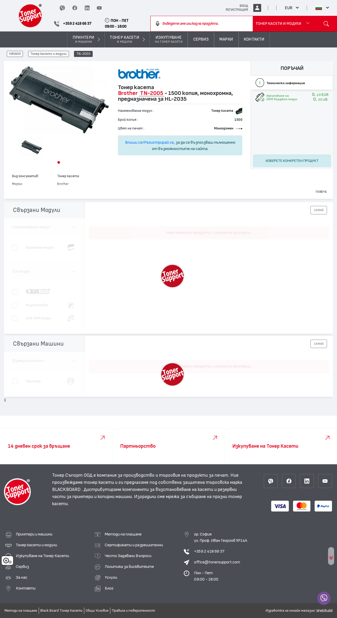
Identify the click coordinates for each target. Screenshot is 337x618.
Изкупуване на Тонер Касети (42, 556)
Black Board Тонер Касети (61, 610)
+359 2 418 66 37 (209, 551)
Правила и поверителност (133, 610)
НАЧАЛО (15, 54)
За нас (21, 577)
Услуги (111, 577)
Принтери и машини (34, 534)
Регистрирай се (159, 142)
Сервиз (22, 566)
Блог (109, 588)
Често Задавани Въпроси (128, 556)
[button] (58, 162)
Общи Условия (97, 610)
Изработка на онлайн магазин (290, 610)
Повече (321, 191)
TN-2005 (83, 54)
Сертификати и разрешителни (134, 545)
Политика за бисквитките (129, 566)
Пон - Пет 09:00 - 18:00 (206, 576)
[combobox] (202, 23)
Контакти (26, 588)
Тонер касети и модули (48, 54)
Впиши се (133, 142)
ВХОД (244, 6)
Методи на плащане (123, 534)
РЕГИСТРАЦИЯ (237, 10)
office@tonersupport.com (217, 562)
